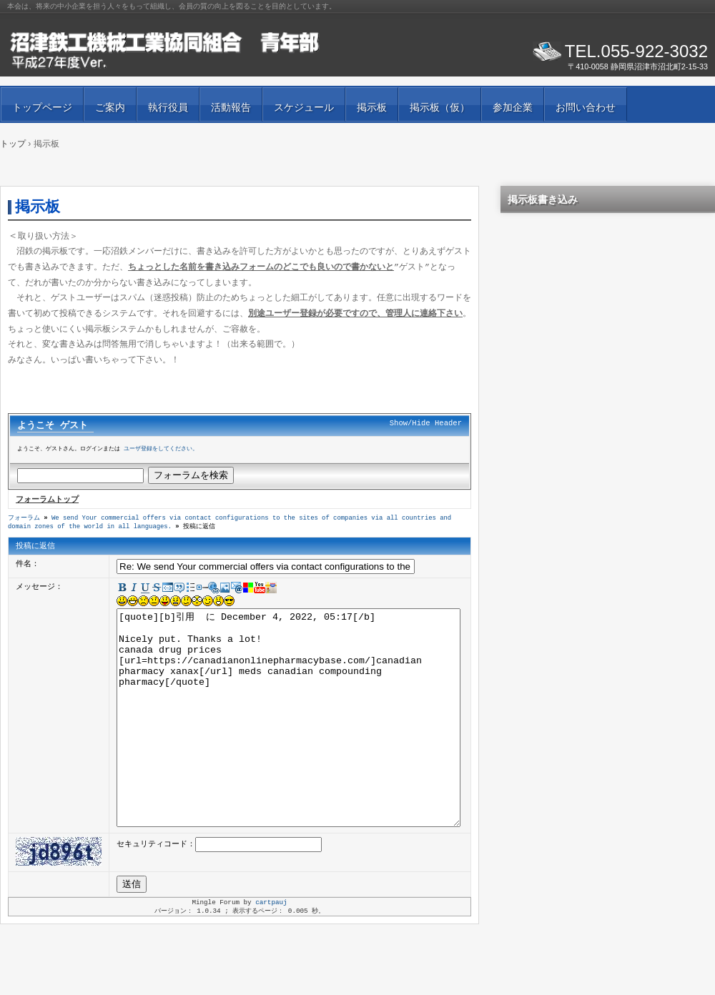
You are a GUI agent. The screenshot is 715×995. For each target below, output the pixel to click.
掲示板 (372, 107)
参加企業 (513, 107)
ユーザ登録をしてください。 (161, 450)
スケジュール (304, 107)
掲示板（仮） (440, 107)
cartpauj (271, 949)
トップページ (42, 107)
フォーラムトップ (47, 500)
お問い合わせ (586, 107)
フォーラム (24, 519)
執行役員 (168, 107)
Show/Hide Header (426, 424)
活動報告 (231, 107)
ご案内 (110, 107)
